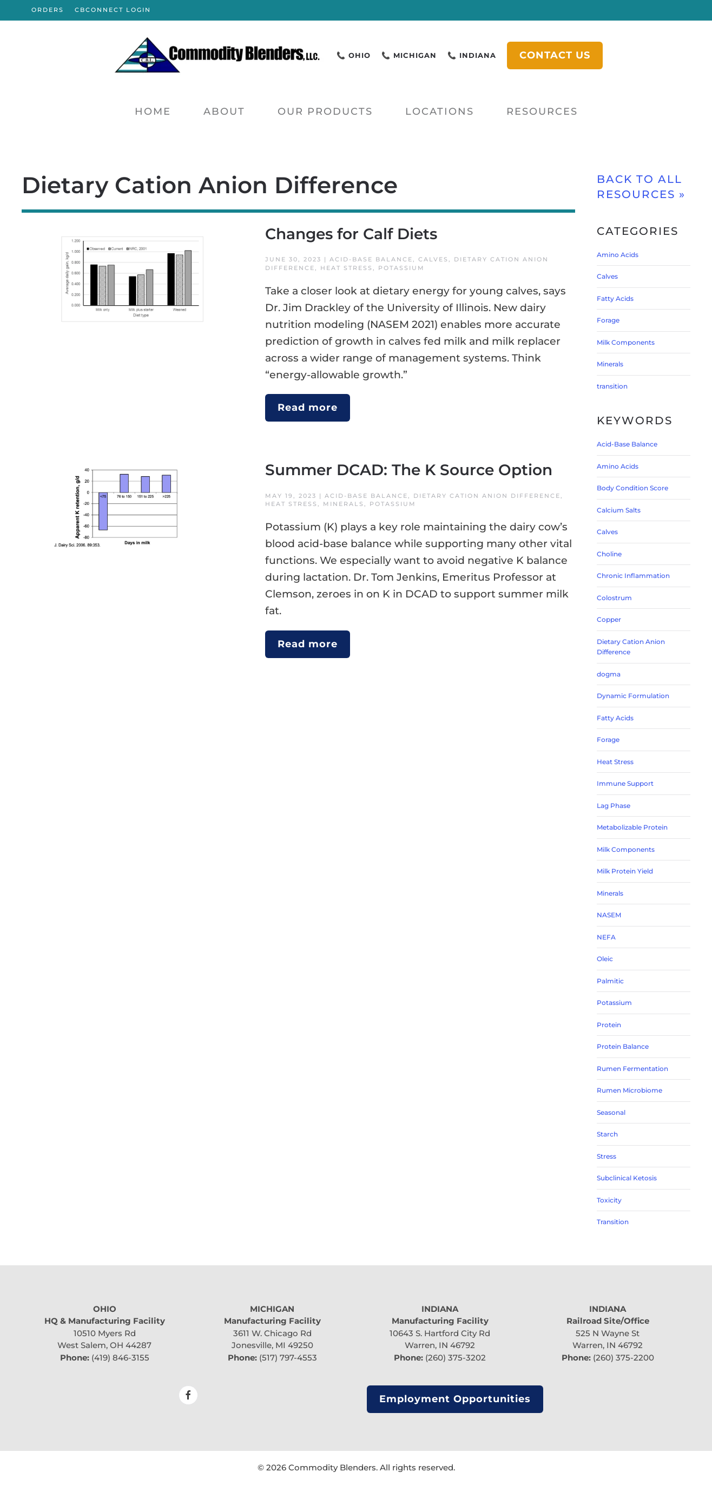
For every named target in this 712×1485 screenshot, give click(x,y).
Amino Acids (617, 255)
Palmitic (610, 981)
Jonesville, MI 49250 (272, 1345)
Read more (308, 407)
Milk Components (626, 342)
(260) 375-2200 (623, 1357)
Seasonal (611, 1112)
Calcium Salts (619, 510)
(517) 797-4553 (288, 1357)
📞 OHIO (354, 55)
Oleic (605, 959)
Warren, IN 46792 (440, 1345)
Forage (608, 320)
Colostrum (614, 598)
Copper (609, 619)
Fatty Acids (615, 298)
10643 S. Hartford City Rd (440, 1333)
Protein (609, 1025)
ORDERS (47, 10)
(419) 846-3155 (120, 1357)
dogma (609, 674)
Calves (433, 259)
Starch (607, 1134)
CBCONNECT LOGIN (113, 10)
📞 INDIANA (471, 55)
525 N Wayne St (608, 1333)
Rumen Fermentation (632, 1069)
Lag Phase (613, 805)
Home (153, 111)
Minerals (343, 504)
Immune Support (625, 783)
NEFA (606, 937)
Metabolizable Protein (632, 827)
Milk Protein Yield (625, 871)
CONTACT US (554, 55)
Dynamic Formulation (633, 696)
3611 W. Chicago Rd (272, 1333)
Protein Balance (623, 1046)
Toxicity (609, 1200)
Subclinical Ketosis (627, 1178)
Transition (613, 1222)
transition (612, 386)
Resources (542, 111)
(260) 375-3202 (455, 1357)
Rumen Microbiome (629, 1090)
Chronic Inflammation (633, 575)
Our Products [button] (325, 111)
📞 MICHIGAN (409, 55)
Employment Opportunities (455, 1399)
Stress (606, 1156)
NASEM (609, 915)
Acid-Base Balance (371, 259)
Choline (609, 554)
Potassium (401, 268)
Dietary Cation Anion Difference (487, 496)
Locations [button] (439, 111)
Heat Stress (346, 268)
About (224, 111)
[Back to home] (217, 55)
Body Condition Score (632, 488)
